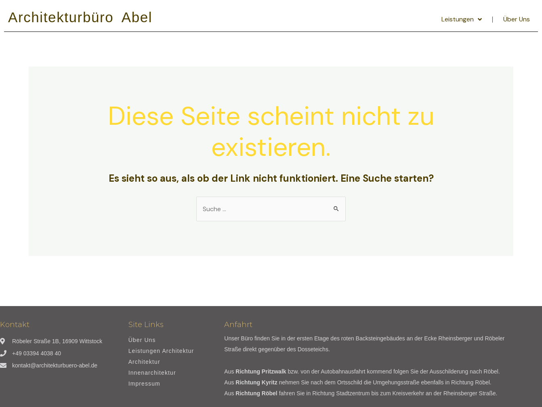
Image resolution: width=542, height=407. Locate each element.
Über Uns (516, 19)
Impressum (144, 384)
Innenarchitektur (152, 373)
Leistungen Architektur (161, 351)
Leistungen (461, 19)
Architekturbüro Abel (80, 17)
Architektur (144, 362)
